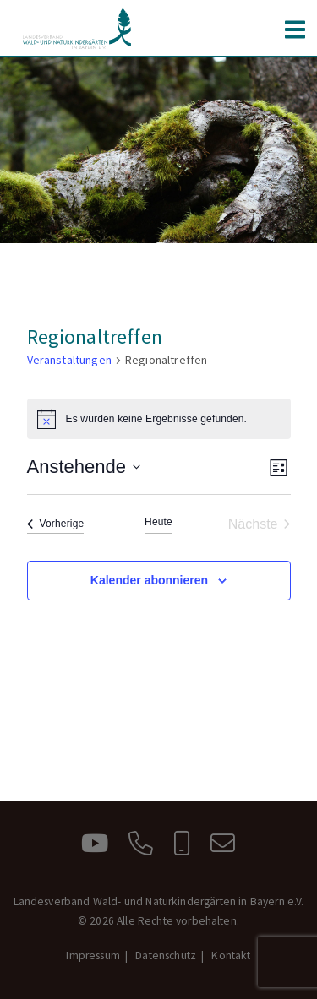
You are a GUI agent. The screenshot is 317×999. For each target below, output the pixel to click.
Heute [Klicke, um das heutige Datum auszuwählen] (158, 522)
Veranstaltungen (69, 359)
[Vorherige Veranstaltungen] (56, 524)
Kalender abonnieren (149, 580)
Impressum (92, 955)
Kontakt (230, 955)
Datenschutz (165, 955)
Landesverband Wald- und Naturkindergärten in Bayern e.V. (78, 28)
